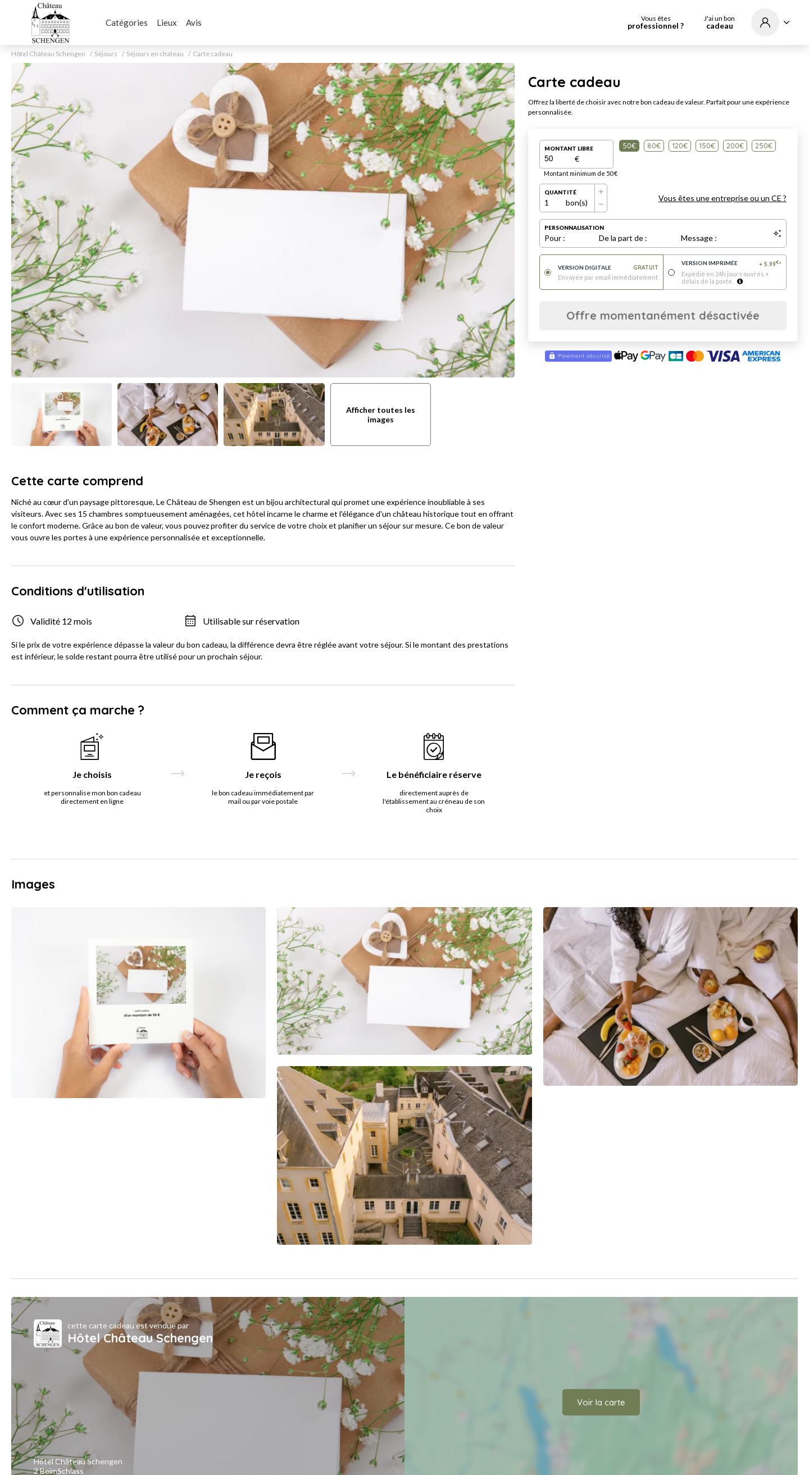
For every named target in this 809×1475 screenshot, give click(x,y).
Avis (194, 22)
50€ (629, 145)
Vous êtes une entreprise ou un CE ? (722, 198)
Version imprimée (731, 264)
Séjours (105, 54)
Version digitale (608, 267)
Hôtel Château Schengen (48, 54)
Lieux (167, 22)
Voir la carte (601, 1402)
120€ (680, 145)
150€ (707, 145)
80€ (654, 145)
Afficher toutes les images (380, 414)
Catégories (127, 22)
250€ (763, 145)
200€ (735, 145)
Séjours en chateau (155, 54)
